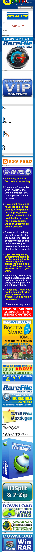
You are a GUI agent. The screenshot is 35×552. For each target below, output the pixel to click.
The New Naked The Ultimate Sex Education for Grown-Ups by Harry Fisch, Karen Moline (14, 434)
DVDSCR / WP (5, 134)
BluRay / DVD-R (6, 130)
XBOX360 (5, 121)
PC (4, 117)
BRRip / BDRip (5, 131)
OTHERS (4, 145)
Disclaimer (15, 10)
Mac (4, 147)
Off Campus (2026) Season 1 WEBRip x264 (8, 429)
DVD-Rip (5, 133)
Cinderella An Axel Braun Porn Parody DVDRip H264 (9, 427)
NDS (4, 116)
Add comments (30, 23)
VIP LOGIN (11, 10)
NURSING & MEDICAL (5, 144)
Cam (4, 132)
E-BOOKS (4, 110)
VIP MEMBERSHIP (7, 10)
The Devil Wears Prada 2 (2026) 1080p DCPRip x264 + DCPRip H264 (12, 433)
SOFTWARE (4, 146)
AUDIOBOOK (4, 108)
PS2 (4, 118)
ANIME (4, 107)
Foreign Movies (6, 136)
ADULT (4, 106)
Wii (4, 120)
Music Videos (6, 143)
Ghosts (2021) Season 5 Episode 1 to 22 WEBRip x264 (10, 426)
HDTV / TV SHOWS (5, 123)
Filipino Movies (6, 135)
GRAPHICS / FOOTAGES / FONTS (7, 122)
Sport (4, 148)
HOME (3, 10)
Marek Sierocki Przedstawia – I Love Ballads (9, 428)
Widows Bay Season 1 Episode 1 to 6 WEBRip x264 (9, 435)
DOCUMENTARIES (5, 109)
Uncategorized (5, 150)
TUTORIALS (4, 149)
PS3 (4, 119)
